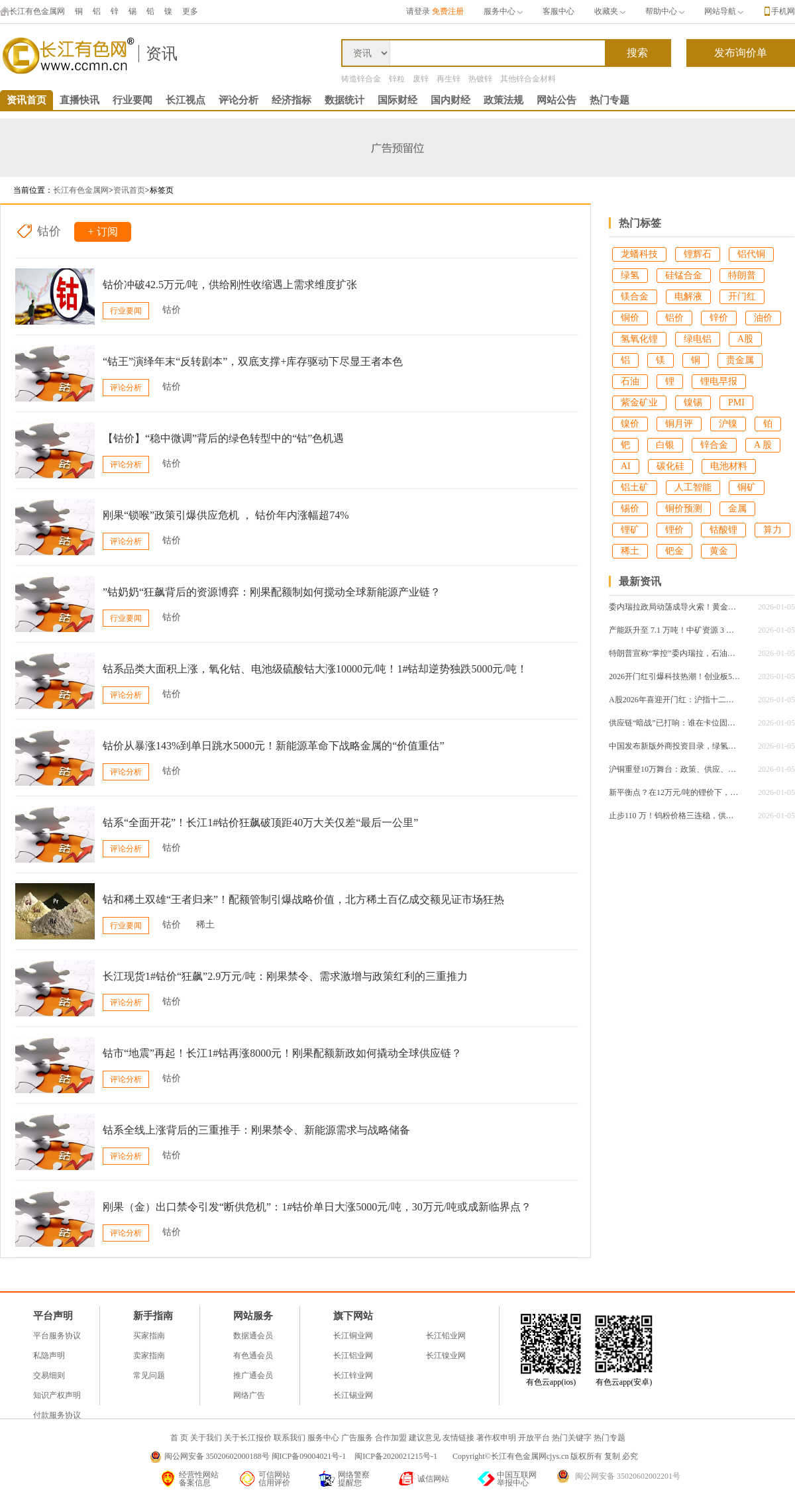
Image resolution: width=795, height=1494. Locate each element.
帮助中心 (664, 11)
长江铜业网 (353, 1335)
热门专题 (609, 100)
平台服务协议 (57, 1335)
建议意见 (425, 1437)
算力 (772, 530)
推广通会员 (253, 1375)
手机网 (783, 11)
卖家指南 (149, 1355)
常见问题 (149, 1375)
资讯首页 (26, 100)
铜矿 (746, 487)
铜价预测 (683, 508)
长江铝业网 (353, 1355)
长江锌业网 (353, 1375)
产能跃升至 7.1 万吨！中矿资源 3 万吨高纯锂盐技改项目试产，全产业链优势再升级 (675, 630)
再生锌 (448, 78)
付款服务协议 (57, 1415)
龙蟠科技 (639, 254)
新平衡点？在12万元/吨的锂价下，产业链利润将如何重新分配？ (675, 792)
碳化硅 (670, 466)
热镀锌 (480, 78)
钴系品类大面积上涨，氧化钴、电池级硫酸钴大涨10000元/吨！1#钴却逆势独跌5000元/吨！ (315, 668)
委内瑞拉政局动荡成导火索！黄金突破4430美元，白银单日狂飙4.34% (675, 607)
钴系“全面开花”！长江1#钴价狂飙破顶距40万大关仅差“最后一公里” (260, 822)
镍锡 (693, 402)
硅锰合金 (683, 275)
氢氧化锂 (639, 339)
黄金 (719, 551)
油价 (763, 318)
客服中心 (558, 11)
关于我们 (206, 1437)
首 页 (179, 1437)
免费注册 (448, 11)
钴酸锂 (723, 530)
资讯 (162, 53)
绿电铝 (698, 339)
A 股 (763, 445)
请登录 (418, 11)
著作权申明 (496, 1437)
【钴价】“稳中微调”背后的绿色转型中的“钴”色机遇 (223, 438)
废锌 (421, 78)
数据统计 (344, 100)
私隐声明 (49, 1355)
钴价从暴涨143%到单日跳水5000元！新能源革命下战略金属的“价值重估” (274, 745)
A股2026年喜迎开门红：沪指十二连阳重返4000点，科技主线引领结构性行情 (675, 699)
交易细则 (49, 1375)
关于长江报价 (248, 1437)
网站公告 (556, 100)
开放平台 (534, 1437)
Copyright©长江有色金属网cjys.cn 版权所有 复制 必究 (545, 1456)
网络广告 (249, 1395)
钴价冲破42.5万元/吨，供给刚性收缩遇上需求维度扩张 (230, 284)
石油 (630, 381)
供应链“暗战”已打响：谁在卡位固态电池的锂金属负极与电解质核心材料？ (675, 722)
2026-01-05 (776, 607)
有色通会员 (253, 1355)
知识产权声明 (57, 1395)
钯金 (674, 551)
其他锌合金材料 (528, 78)
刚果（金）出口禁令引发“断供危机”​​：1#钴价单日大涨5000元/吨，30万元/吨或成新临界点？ (317, 1206)
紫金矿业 (639, 402)
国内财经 (450, 100)
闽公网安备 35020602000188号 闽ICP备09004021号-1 (255, 1456)
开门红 (742, 296)
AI (626, 466)
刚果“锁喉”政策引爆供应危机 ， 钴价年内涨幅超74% (226, 515)
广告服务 (357, 1437)
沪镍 (728, 424)
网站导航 (723, 11)
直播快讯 (79, 100)
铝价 (674, 318)
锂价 (674, 530)
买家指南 (149, 1335)
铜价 (630, 318)
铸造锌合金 (361, 78)
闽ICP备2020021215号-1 (396, 1456)
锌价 (719, 318)
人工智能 (693, 487)
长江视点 (185, 100)
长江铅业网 (446, 1335)
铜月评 (679, 424)
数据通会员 (253, 1335)
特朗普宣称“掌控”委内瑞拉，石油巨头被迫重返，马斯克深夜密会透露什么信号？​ (675, 653)
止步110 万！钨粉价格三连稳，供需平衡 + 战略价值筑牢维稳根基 (675, 815)
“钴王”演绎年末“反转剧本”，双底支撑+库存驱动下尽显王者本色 (253, 361)
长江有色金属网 (32, 11)
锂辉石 (698, 254)
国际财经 (397, 100)
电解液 (688, 296)
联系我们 (289, 1437)
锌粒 (397, 78)
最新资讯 (640, 581)
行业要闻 (132, 100)
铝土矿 (635, 487)
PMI (736, 402)
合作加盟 (391, 1437)
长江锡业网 (353, 1395)
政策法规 (503, 100)
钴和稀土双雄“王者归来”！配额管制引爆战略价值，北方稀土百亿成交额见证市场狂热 (303, 899)
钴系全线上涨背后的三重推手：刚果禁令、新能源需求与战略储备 (256, 1130)
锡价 (630, 508)
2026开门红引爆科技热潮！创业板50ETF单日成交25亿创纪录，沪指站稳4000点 (675, 676)
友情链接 (458, 1437)
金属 (737, 508)
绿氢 (630, 275)
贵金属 (740, 360)
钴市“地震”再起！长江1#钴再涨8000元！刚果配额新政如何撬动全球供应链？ (282, 1053)
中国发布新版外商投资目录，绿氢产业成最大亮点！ (675, 746)
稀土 (205, 925)
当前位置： (33, 190)
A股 (745, 339)
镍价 (630, 424)
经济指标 (291, 100)
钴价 (49, 231)
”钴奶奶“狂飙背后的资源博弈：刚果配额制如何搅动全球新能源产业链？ (272, 592)
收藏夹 (609, 11)
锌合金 (714, 445)
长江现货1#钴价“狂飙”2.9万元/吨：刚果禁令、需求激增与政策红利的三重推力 (285, 976)
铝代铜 (751, 254)
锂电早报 (718, 381)
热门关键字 (572, 1437)
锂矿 (630, 530)
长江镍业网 (446, 1355)
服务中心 (503, 11)
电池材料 (728, 466)
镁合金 (635, 296)
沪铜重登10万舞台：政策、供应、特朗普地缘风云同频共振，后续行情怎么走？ (675, 769)
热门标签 (640, 223)
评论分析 (238, 100)
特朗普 (742, 275)
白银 (665, 445)
